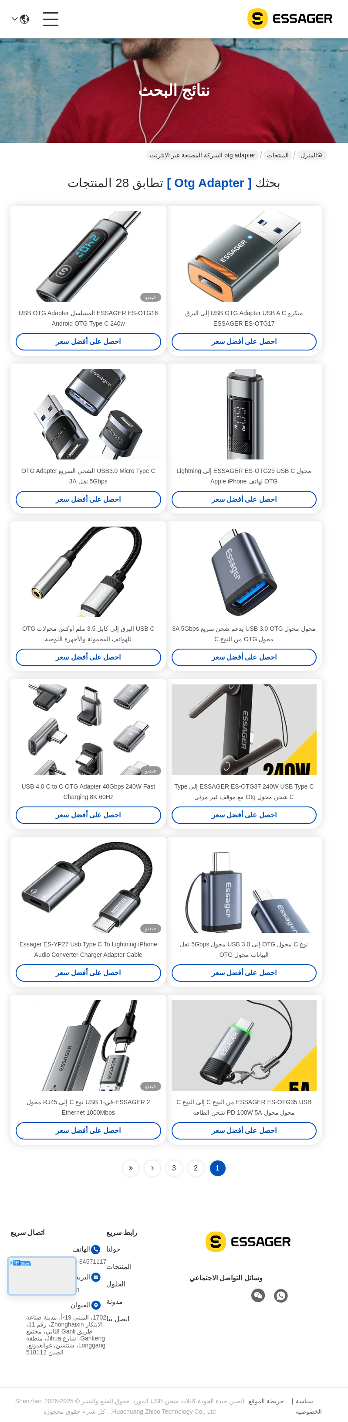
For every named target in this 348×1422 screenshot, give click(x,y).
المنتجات (278, 155)
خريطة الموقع (266, 1401)
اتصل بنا (117, 1319)
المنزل (311, 155)
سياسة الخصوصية (309, 1406)
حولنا (113, 1249)
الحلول (115, 1284)
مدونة (114, 1301)
